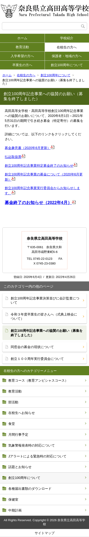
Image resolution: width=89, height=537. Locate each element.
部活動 (13, 402)
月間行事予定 (18, 434)
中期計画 (15, 510)
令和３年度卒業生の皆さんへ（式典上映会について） (44, 316)
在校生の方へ (67, 47)
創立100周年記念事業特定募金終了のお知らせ (39, 165)
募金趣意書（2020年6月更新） (28, 148)
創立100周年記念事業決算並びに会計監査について (45, 300)
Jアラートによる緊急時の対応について (37, 456)
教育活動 (22, 47)
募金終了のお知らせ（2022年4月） (38, 202)
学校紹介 (66, 38)
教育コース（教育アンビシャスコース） (38, 380)
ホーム (22, 38)
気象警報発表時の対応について (31, 445)
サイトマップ (45, 533)
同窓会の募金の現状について (32, 347)
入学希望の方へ (22, 56)
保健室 (13, 499)
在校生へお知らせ (21, 413)
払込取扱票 (13, 157)
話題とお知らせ (20, 467)
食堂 (11, 424)
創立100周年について (67, 65)
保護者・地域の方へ (67, 56)
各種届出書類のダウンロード (30, 488)
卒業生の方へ (22, 65)
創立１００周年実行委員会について (37, 359)
